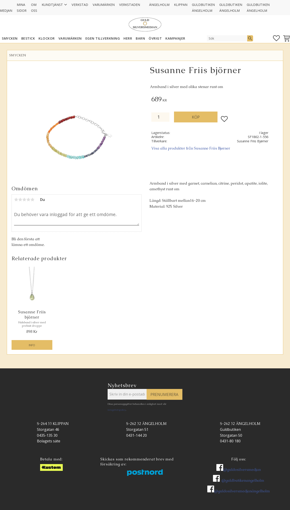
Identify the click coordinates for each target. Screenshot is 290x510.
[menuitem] (144, 2)
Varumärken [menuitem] (104, 4)
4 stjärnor (28, 200)
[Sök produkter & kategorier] (227, 38)
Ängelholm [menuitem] (159, 4)
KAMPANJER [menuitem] (175, 38)
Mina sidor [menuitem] (22, 7)
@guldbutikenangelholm (243, 480)
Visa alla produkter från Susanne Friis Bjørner (190, 148)
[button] (276, 38)
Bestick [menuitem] (28, 38)
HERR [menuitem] (127, 38)
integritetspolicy (117, 409)
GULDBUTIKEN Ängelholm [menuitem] (203, 7)
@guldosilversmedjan (242, 469)
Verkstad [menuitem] (80, 4)
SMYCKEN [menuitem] (10, 38)
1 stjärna (16, 200)
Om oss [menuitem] (34, 7)
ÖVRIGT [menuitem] (155, 38)
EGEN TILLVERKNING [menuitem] (102, 38)
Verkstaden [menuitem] (129, 4)
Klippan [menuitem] (180, 4)
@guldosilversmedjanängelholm (242, 491)
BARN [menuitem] (140, 38)
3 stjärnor (24, 200)
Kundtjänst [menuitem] (52, 4)
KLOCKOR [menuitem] (47, 38)
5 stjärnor (32, 200)
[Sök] (250, 38)
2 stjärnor (20, 200)
